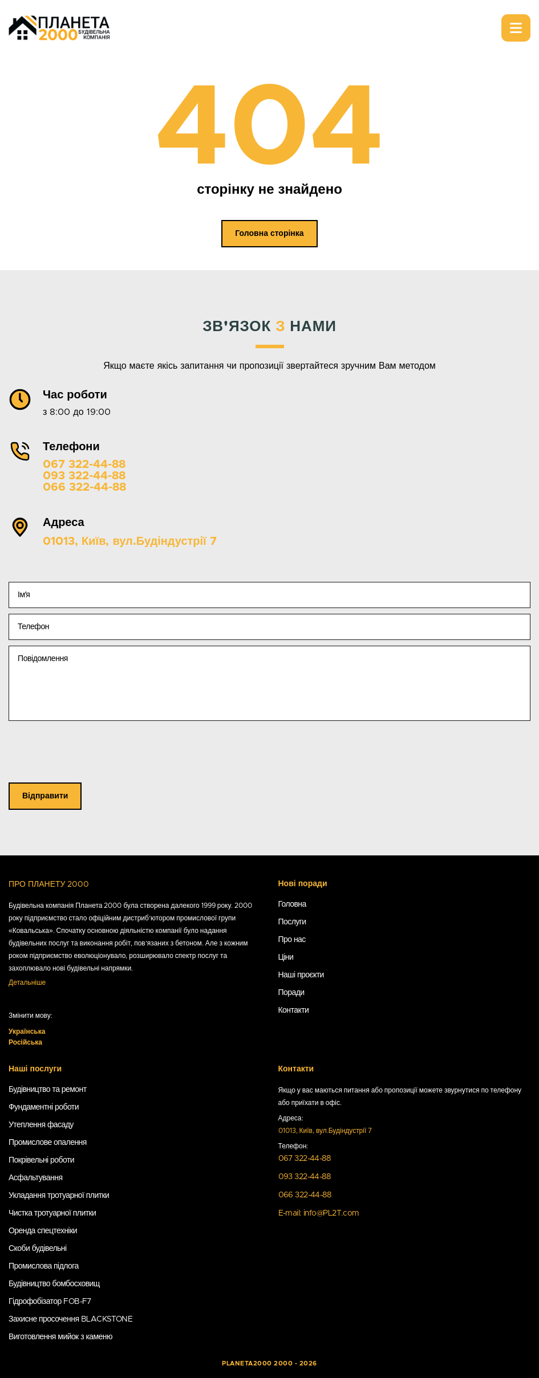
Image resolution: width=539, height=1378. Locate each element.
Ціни (286, 957)
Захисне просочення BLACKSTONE (70, 1319)
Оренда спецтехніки (43, 1231)
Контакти (293, 1010)
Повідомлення (43, 659)
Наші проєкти (301, 975)
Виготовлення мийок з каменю (60, 1337)
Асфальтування (35, 1178)
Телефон (33, 627)
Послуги (292, 922)
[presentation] (95, 760)
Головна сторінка (269, 234)
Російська (25, 1042)
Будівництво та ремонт (48, 1090)
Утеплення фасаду (41, 1125)
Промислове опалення (48, 1143)
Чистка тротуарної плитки (52, 1213)
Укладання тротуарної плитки (59, 1196)
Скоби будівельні (38, 1249)
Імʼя (24, 595)
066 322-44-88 (84, 487)
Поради (291, 993)
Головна (292, 904)
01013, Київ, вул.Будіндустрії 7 (130, 541)
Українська (27, 1031)
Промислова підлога (44, 1266)
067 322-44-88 (84, 464)
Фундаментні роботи (44, 1107)
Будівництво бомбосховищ (54, 1284)
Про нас (292, 940)
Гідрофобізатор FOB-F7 (50, 1302)
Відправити (45, 796)
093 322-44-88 (84, 476)
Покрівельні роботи (41, 1160)
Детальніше (27, 982)
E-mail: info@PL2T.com (318, 1213)
